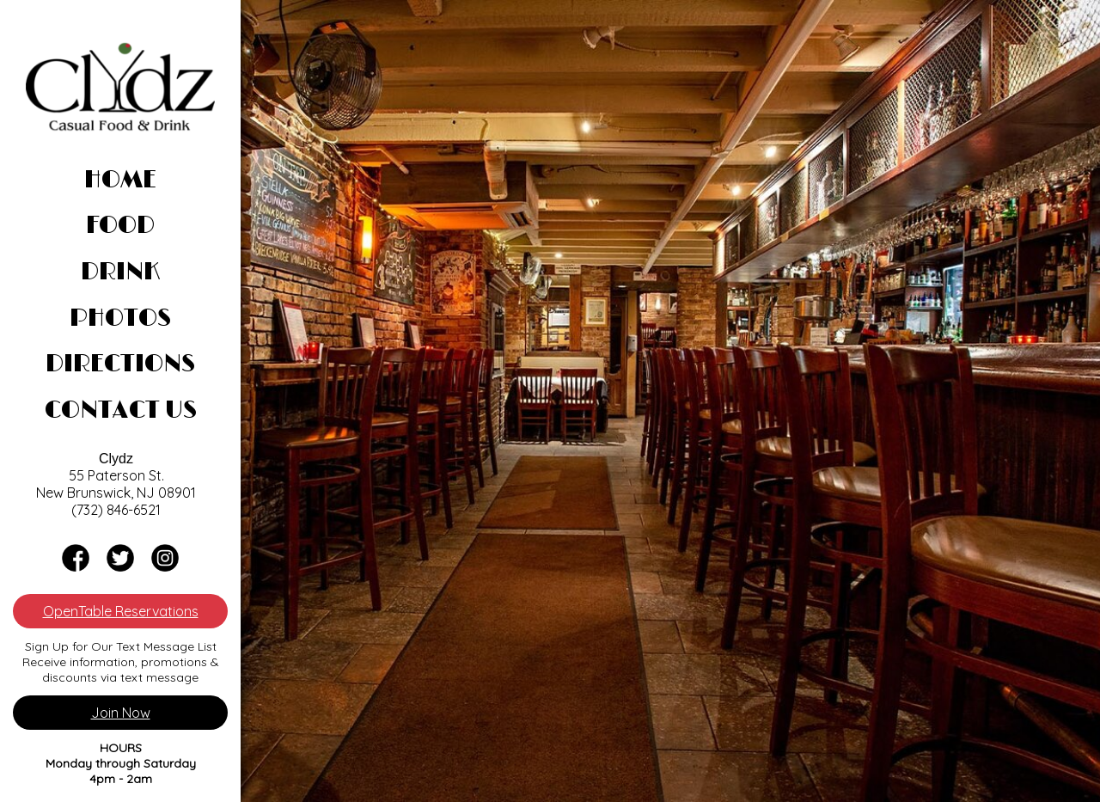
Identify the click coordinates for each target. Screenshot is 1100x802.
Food (120, 226)
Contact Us (121, 410)
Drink (120, 272)
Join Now (120, 712)
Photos (120, 319)
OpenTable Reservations (121, 611)
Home (120, 180)
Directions (120, 364)
